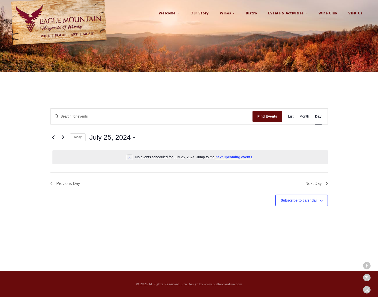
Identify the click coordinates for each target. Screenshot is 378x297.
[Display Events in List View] (291, 116)
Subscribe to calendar (299, 200)
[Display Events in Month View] (304, 116)
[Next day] (63, 137)
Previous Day (65, 183)
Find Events (267, 116)
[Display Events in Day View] (318, 116)
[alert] (190, 157)
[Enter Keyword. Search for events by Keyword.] (151, 116)
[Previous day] (53, 137)
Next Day (316, 183)
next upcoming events (233, 157)
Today (78, 137)
